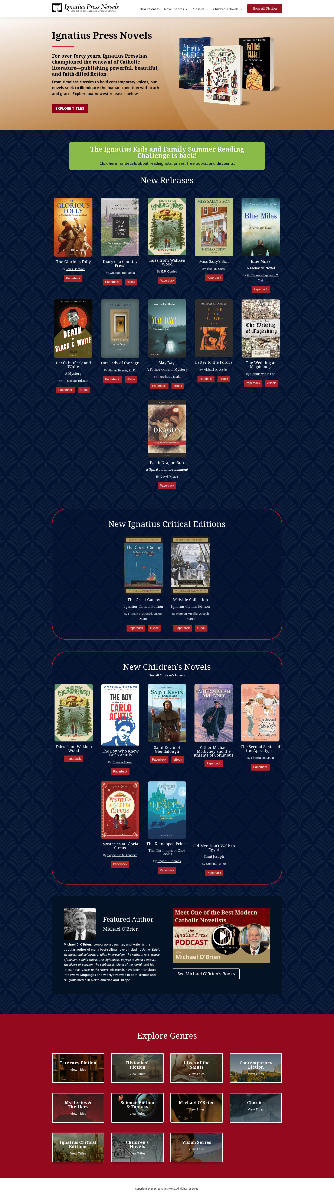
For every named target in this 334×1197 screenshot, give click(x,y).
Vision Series (196, 1142)
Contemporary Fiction (256, 1065)
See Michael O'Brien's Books (206, 974)
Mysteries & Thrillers (78, 1105)
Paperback (73, 278)
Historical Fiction (137, 1065)
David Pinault (169, 476)
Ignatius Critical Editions (78, 1144)
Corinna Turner (122, 762)
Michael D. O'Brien (216, 369)
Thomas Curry (216, 268)
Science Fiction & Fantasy (137, 1105)
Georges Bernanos (122, 272)
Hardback (206, 379)
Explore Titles (69, 108)
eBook (131, 282)
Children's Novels (137, 1144)
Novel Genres (174, 9)
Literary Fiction (78, 1063)
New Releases (150, 9)
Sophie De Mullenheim (122, 855)
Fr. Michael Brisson (75, 380)
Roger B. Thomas (169, 861)
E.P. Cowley (169, 271)
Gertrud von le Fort (262, 374)
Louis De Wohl (75, 269)
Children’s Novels (225, 9)
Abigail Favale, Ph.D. (122, 370)
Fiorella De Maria (169, 376)
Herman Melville (186, 613)
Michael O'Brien (197, 1102)
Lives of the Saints (197, 1065)
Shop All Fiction (264, 8)
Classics (198, 9)
